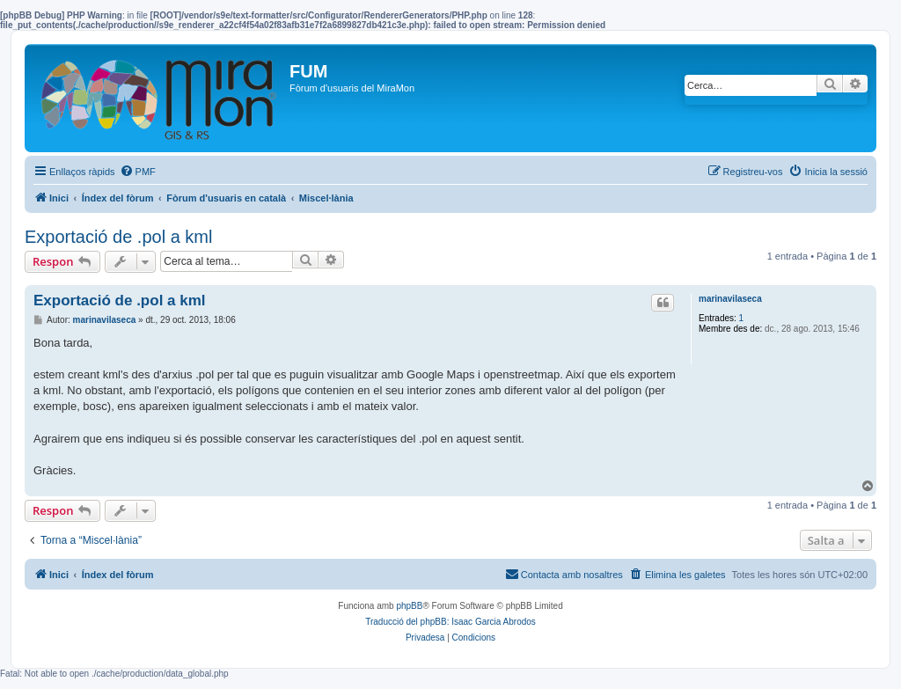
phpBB (409, 606)
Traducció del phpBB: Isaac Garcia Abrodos (450, 622)
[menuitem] (138, 171)
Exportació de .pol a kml (118, 236)
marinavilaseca (730, 299)
